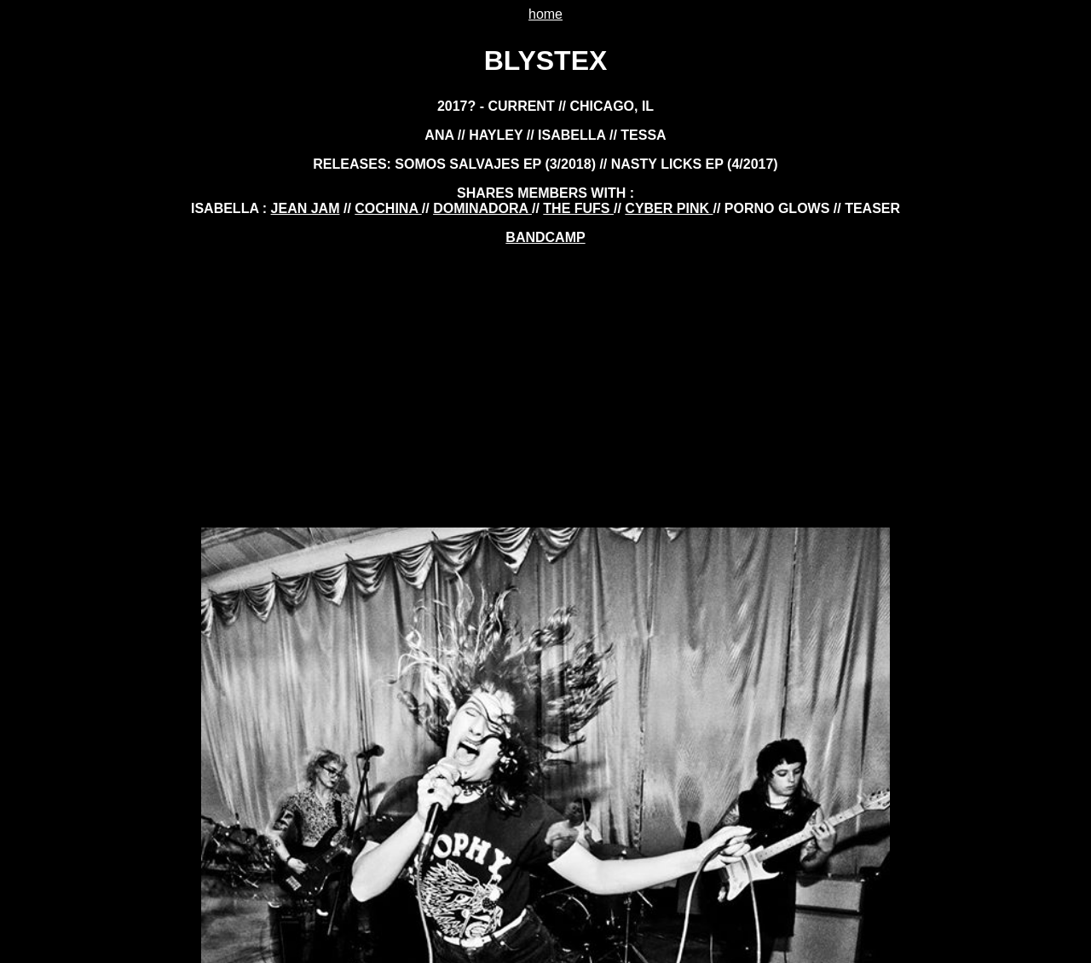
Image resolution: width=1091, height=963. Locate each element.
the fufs (578, 208)
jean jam (305, 208)
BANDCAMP (545, 237)
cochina (388, 208)
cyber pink (669, 208)
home (545, 14)
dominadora (482, 208)
